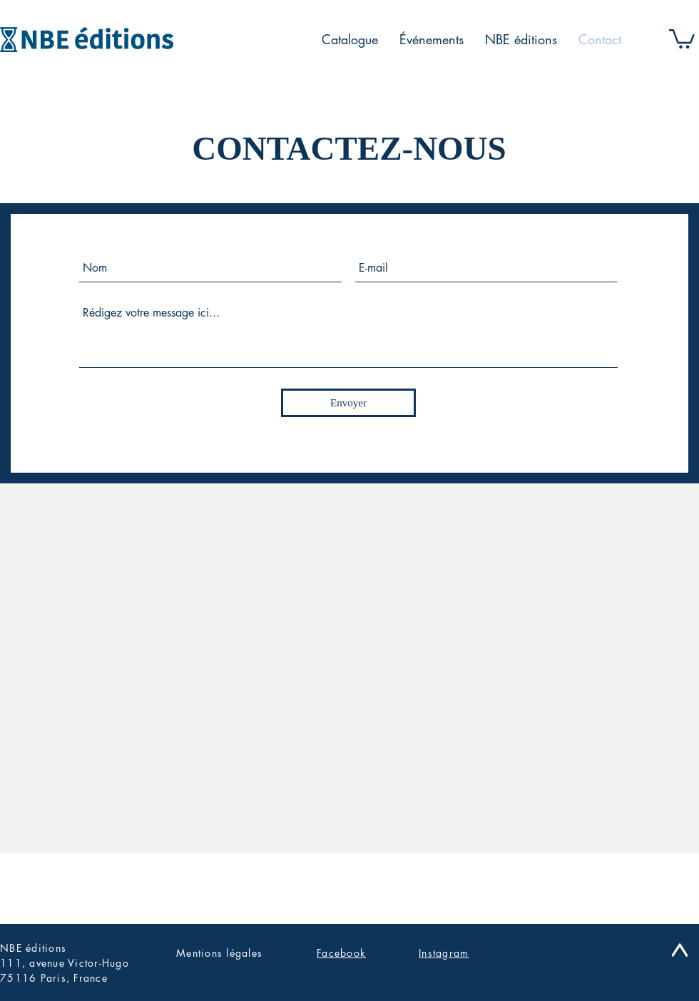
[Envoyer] (348, 403)
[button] (682, 37)
